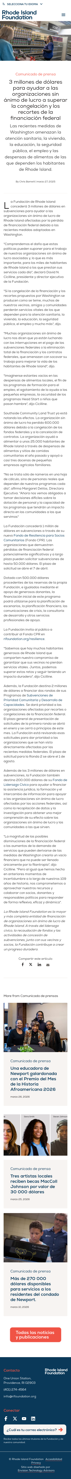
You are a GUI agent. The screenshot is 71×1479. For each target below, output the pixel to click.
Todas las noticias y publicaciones (35, 1334)
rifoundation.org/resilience (24, 639)
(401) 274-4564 (15, 1390)
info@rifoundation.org (20, 1396)
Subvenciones (37, 695)
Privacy (36, 1462)
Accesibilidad (53, 1459)
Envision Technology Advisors (36, 1470)
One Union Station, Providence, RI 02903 (20, 1380)
